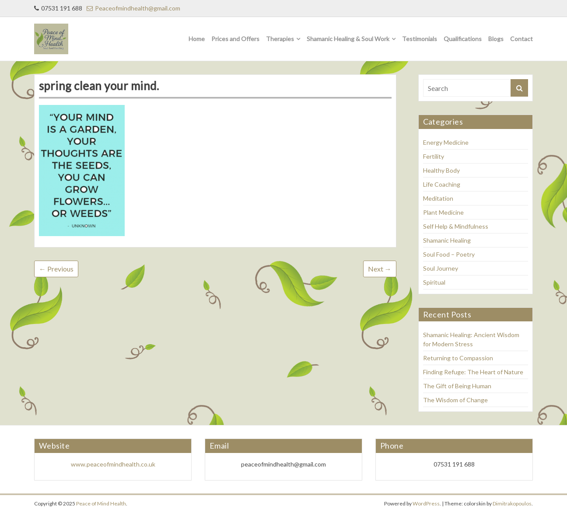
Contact (521, 38)
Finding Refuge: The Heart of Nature (473, 372)
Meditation (438, 198)
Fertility (433, 156)
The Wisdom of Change (455, 400)
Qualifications (463, 38)
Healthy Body (441, 170)
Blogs (496, 38)
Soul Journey (440, 268)
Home (197, 38)
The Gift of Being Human (457, 386)
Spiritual (434, 282)
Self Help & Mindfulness (455, 226)
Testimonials (419, 38)
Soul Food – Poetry (449, 254)
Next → (380, 269)
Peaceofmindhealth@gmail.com (133, 8)
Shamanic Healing (447, 240)
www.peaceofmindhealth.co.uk (113, 464)
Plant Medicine (443, 212)
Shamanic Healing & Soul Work (348, 38)
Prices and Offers (235, 38)
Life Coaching (441, 184)
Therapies (280, 38)
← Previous (56, 269)
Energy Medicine (446, 142)
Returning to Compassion (458, 358)
